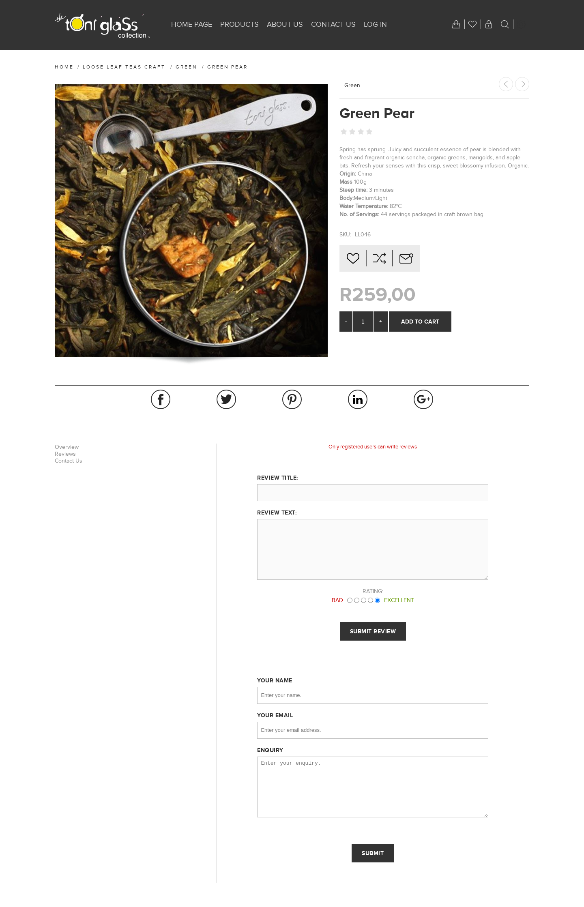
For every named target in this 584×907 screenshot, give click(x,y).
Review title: (277, 477)
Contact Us (68, 460)
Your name (274, 680)
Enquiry (270, 750)
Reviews (65, 453)
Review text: (276, 512)
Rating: (373, 591)
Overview (67, 447)
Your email (275, 715)
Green (352, 85)
